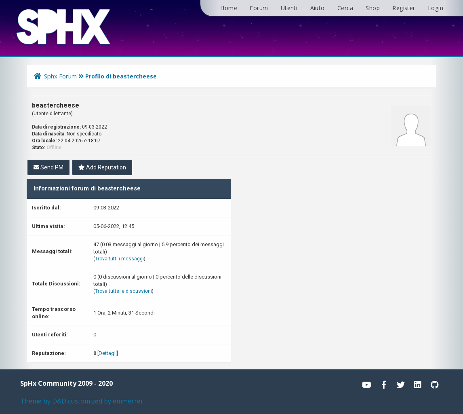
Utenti (289, 8)
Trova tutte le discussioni (123, 291)
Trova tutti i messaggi (119, 259)
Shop (373, 8)
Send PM (48, 167)
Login (435, 8)
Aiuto (317, 8)
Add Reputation (102, 167)
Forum (259, 8)
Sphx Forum (60, 76)
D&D (59, 401)
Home (228, 8)
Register (403, 8)
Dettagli (108, 353)
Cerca (345, 8)
